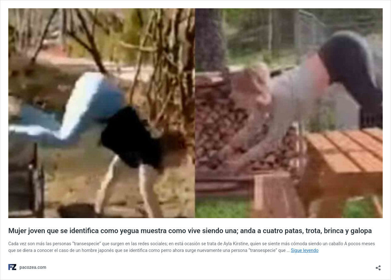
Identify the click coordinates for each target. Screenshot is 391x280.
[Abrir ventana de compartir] (378, 266)
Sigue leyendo (304, 250)
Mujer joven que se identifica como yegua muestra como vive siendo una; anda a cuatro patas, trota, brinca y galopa (190, 231)
